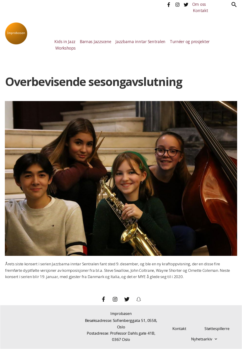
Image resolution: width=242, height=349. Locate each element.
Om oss (198, 4)
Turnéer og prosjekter (183, 41)
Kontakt (200, 10)
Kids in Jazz (64, 41)
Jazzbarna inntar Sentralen (136, 41)
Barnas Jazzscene (93, 41)
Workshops (65, 48)
